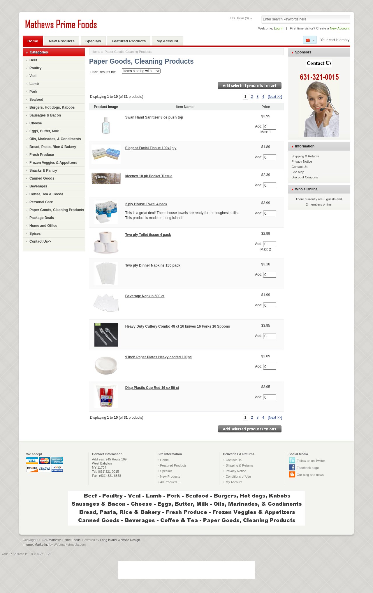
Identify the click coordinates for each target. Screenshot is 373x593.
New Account (339, 28)
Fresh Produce (41, 155)
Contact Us (299, 166)
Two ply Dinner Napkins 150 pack (152, 265)
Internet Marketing (36, 544)
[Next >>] (275, 97)
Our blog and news (310, 475)
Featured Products (129, 41)
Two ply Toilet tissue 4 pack (148, 235)
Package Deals (41, 218)
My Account (167, 41)
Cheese (35, 123)
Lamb (34, 84)
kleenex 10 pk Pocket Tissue (149, 176)
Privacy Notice (302, 161)
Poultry (35, 68)
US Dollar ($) (231, 18)
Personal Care (41, 202)
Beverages (38, 186)
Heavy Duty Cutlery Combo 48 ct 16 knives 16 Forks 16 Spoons (177, 326)
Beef (33, 60)
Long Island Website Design (120, 540)
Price (265, 107)
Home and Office (43, 226)
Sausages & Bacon (45, 115)
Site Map (298, 172)
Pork (33, 92)
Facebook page (308, 467)
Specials (93, 41)
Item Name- (185, 107)
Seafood (36, 100)
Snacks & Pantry (43, 170)
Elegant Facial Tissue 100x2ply (151, 148)
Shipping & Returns (305, 156)
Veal (32, 76)
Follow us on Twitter (311, 460)
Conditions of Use (238, 476)
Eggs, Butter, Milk (44, 131)
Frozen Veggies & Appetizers (53, 163)
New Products (62, 41)
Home (32, 41)
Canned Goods (41, 178)
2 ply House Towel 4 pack (146, 204)
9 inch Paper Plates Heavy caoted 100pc (158, 357)
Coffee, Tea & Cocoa (46, 194)
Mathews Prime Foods (64, 540)
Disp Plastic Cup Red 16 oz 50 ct (152, 388)
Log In (278, 28)
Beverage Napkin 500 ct (145, 296)
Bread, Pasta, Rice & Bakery (52, 147)
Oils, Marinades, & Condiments (55, 139)
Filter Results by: (103, 72)
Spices (35, 234)
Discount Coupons (305, 177)
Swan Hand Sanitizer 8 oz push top (154, 117)
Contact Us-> (40, 241)
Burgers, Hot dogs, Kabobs (52, 107)
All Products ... (170, 482)
